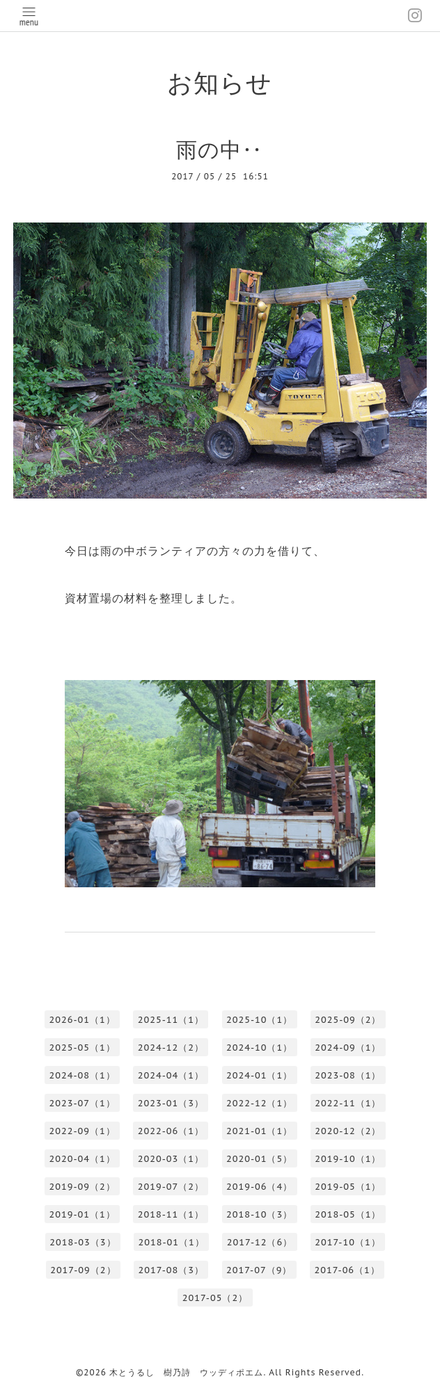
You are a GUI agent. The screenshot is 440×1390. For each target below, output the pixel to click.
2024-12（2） (171, 1047)
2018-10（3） (259, 1214)
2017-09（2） (83, 1270)
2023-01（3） (171, 1103)
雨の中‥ (219, 149)
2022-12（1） (259, 1103)
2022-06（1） (171, 1131)
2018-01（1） (172, 1242)
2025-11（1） (171, 1020)
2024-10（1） (259, 1047)
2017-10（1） (347, 1242)
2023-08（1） (348, 1075)
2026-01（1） (82, 1020)
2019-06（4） (259, 1187)
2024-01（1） (259, 1075)
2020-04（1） (82, 1159)
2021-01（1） (259, 1131)
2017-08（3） (171, 1270)
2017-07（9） (259, 1270)
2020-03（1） (171, 1159)
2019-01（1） (82, 1214)
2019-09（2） (82, 1187)
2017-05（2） (215, 1298)
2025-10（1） (259, 1020)
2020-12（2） (348, 1131)
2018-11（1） (171, 1214)
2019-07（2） (171, 1187)
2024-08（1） (82, 1075)
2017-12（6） (259, 1242)
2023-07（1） (82, 1103)
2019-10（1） (348, 1159)
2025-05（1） (82, 1047)
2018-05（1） (348, 1214)
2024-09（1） (348, 1047)
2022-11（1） (348, 1103)
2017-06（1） (346, 1270)
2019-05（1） (348, 1187)
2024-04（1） (171, 1075)
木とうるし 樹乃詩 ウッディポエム (186, 1372)
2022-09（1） (82, 1131)
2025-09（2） (348, 1020)
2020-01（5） (259, 1159)
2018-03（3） (82, 1242)
